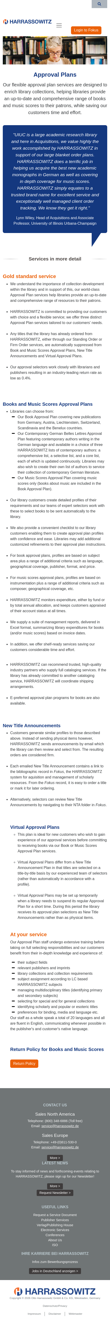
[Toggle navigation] (59, 25)
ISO (55, 1245)
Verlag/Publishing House (55, 1225)
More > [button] (55, 1158)
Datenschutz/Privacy (55, 1306)
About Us (55, 1240)
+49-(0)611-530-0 (64, 1142)
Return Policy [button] (24, 1064)
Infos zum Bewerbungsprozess (55, 1262)
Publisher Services (55, 1220)
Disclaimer (55, 1313)
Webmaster (75, 1313)
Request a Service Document (55, 1215)
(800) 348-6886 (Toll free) (63, 1121)
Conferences (55, 1235)
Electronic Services (55, 1230)
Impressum (34, 1313)
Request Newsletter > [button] (55, 1193)
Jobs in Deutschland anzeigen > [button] (55, 1271)
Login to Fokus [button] (86, 30)
